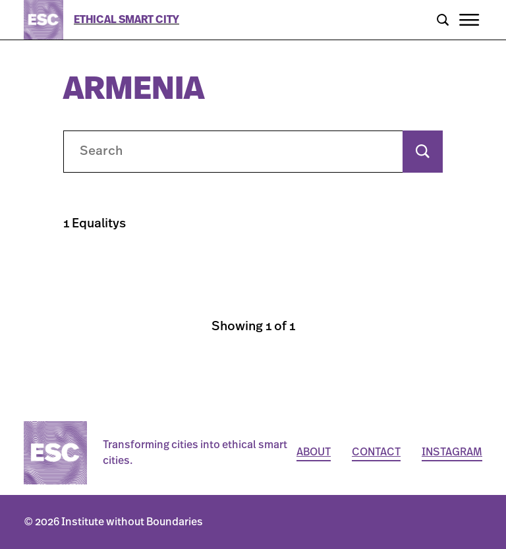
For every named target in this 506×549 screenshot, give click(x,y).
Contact (376, 452)
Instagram (452, 452)
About (313, 452)
